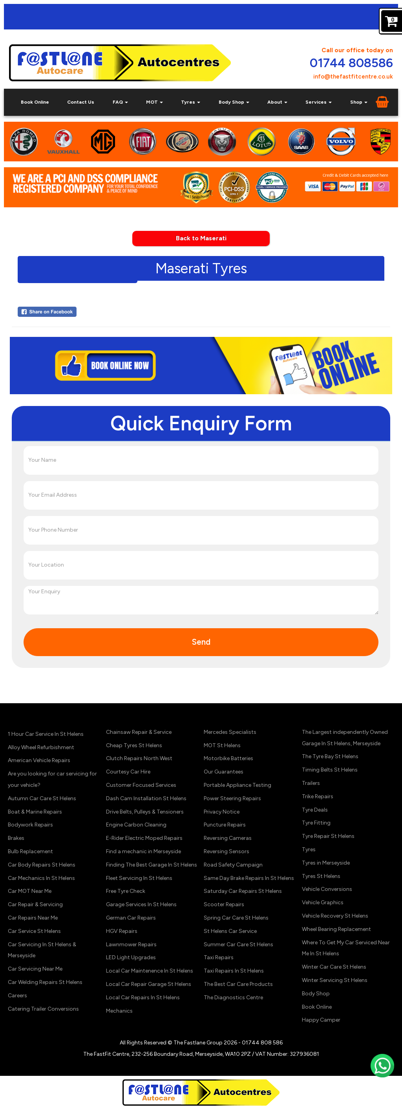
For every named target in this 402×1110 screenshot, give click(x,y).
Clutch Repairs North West (139, 758)
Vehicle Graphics (323, 902)
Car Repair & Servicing (35, 904)
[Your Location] (201, 565)
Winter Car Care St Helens (334, 967)
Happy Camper (321, 1020)
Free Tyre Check (125, 891)
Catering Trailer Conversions (43, 1009)
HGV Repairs (121, 931)
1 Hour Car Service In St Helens (46, 734)
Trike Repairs (317, 796)
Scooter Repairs (224, 904)
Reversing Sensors (226, 851)
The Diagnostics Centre (233, 997)
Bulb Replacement (30, 851)
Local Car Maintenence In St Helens (149, 970)
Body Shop (234, 102)
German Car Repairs (131, 917)
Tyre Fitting (316, 822)
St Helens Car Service (230, 931)
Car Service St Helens (34, 931)
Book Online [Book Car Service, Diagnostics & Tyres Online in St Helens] (35, 102)
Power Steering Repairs (232, 798)
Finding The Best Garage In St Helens (151, 864)
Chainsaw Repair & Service (139, 732)
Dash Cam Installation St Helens (146, 798)
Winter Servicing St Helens (334, 980)
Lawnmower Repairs (131, 944)
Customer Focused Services (141, 785)
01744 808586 (351, 63)
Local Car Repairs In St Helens (143, 997)
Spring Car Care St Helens (236, 917)
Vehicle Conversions (327, 889)
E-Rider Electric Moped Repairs (144, 838)
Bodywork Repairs (30, 824)
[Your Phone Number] (201, 530)
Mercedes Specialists (230, 732)
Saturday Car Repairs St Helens (243, 891)
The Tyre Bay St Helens (330, 756)
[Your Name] (201, 460)
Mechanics (119, 1011)
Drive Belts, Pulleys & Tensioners (145, 811)
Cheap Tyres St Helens (134, 745)
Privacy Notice (221, 811)
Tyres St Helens (321, 876)
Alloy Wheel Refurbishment (41, 747)
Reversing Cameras (228, 838)
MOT (154, 102)
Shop (358, 102)
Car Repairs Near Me (33, 917)
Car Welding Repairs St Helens (45, 982)
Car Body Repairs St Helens (41, 864)
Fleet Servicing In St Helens (139, 878)
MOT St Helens (222, 745)
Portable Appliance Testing (237, 785)
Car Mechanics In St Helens (41, 878)
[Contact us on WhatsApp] (382, 1074)
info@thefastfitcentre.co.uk (353, 77)
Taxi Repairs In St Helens (234, 970)
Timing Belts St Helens (330, 769)
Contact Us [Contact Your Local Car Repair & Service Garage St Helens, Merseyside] (80, 102)
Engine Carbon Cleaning (136, 824)
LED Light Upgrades (131, 957)
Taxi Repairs (219, 957)
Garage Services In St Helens (141, 904)
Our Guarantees (223, 771)
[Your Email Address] (201, 495)
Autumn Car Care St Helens (42, 798)
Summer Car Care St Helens (238, 944)
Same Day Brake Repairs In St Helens (249, 878)
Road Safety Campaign (233, 864)
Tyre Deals (315, 809)
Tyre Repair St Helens (328, 836)
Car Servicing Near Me (35, 969)
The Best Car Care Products (238, 984)
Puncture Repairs (225, 824)
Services (318, 102)
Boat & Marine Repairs (35, 811)
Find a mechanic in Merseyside (143, 851)
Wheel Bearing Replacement (336, 929)
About (277, 102)
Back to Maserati (201, 238)
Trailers (311, 783)
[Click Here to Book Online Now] (201, 365)
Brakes (16, 838)
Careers (17, 995)
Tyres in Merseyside (326, 862)
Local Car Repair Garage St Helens (148, 984)
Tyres (190, 102)
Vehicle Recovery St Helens (335, 916)
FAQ (120, 102)
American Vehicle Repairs (39, 760)
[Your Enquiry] (201, 599)
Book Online (317, 1007)
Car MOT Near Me (29, 891)
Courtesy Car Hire (128, 771)
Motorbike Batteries (228, 758)
